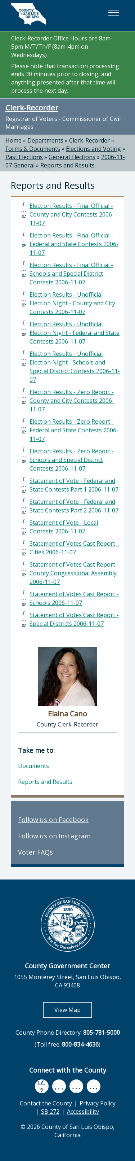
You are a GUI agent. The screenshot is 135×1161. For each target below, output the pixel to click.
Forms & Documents (32, 149)
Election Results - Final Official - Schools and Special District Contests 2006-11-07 (71, 273)
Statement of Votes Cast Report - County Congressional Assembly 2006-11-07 (74, 573)
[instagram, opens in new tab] (93, 1086)
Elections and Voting (93, 149)
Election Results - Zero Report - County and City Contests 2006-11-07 (72, 400)
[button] (113, 12)
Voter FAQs (35, 852)
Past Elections (24, 157)
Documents (33, 766)
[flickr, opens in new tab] (76, 1086)
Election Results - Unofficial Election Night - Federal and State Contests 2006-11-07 (75, 332)
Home (13, 140)
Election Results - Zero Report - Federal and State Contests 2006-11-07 (74, 430)
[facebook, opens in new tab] (42, 1086)
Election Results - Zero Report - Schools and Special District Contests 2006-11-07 (72, 459)
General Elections (72, 157)
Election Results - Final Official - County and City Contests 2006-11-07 (72, 214)
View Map (73, 1009)
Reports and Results (67, 165)
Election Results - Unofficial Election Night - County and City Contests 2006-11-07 (72, 303)
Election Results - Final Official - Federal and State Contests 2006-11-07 (74, 244)
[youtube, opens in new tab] (59, 1086)
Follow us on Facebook (53, 819)
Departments (45, 140)
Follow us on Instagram (54, 836)
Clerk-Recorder (31, 107)
